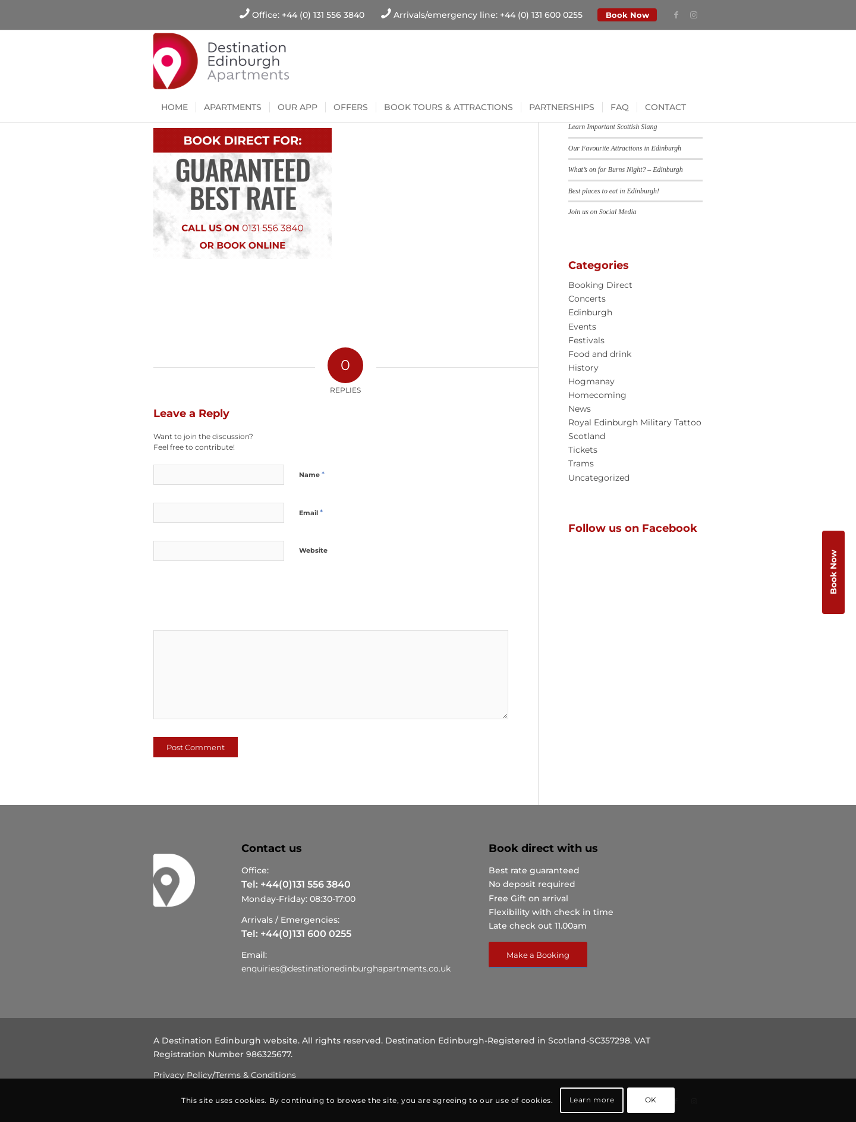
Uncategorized (599, 477)
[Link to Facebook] (676, 15)
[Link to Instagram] (694, 15)
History (583, 367)
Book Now (627, 15)
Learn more (592, 1099)
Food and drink (599, 354)
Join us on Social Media (602, 212)
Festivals (586, 340)
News (579, 408)
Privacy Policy (182, 1075)
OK (651, 1099)
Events (582, 326)
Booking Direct (600, 285)
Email (311, 512)
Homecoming (597, 395)
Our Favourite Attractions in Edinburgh (624, 148)
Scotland (586, 436)
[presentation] (234, 599)
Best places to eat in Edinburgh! (613, 191)
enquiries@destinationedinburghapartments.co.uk (346, 968)
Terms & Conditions (255, 1075)
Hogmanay (591, 381)
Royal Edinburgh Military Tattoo (634, 422)
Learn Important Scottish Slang (612, 127)
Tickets (582, 449)
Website (313, 550)
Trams (581, 463)
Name (312, 474)
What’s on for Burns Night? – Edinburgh (625, 169)
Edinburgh (590, 312)
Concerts (587, 298)
